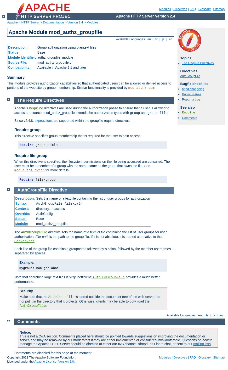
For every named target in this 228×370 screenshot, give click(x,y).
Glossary (204, 9)
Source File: (17, 62)
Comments (189, 118)
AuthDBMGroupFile (109, 277)
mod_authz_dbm (141, 88)
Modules (165, 9)
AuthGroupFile (190, 76)
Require (188, 112)
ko (170, 39)
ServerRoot (24, 241)
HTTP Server (30, 22)
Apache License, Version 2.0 (54, 361)
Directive (58, 190)
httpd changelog (193, 89)
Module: (21, 224)
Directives (180, 9)
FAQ (193, 9)
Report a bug (191, 99)
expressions (44, 121)
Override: (22, 214)
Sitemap (219, 9)
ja (163, 39)
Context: (22, 209)
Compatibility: (19, 67)
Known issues (191, 94)
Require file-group (30, 156)
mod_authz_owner (29, 170)
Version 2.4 (75, 22)
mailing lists (202, 344)
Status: (13, 52)
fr (156, 39)
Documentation (53, 22)
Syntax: (21, 203)
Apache (12, 22)
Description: (18, 47)
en (149, 39)
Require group (27, 130)
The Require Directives (198, 63)
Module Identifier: (22, 57)
